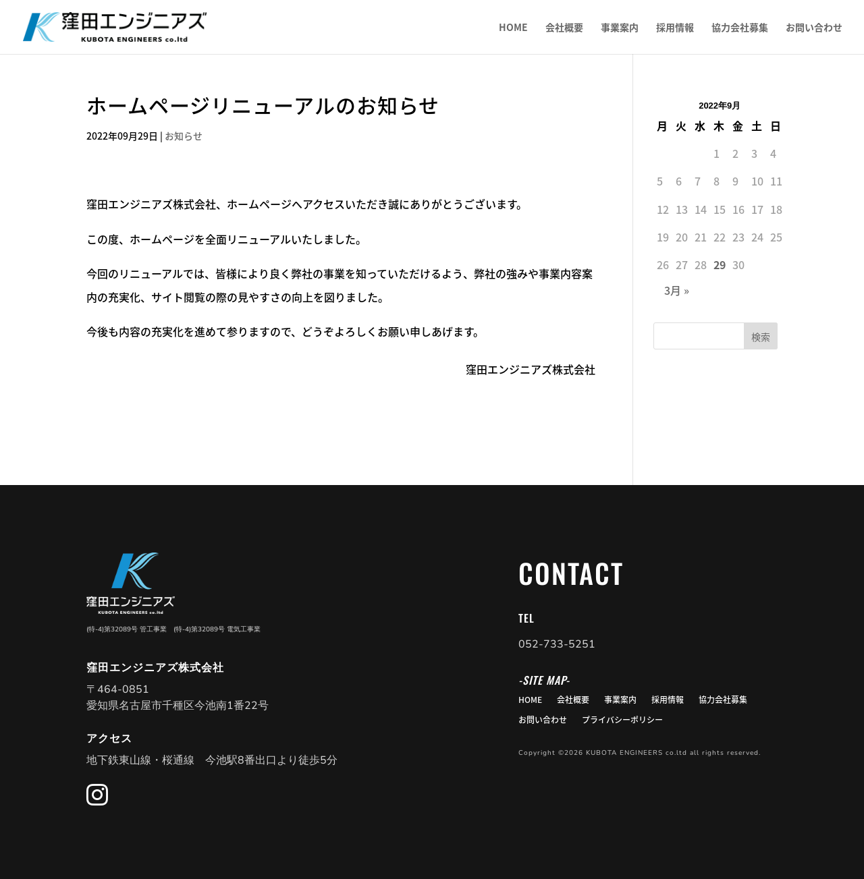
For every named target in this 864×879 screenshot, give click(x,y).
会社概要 (564, 28)
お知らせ (183, 135)
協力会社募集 (739, 28)
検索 (760, 336)
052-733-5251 (556, 644)
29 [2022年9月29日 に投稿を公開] (719, 264)
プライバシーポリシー (622, 720)
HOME (513, 28)
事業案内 (620, 28)
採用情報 (675, 28)
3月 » (676, 290)
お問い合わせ (814, 28)
